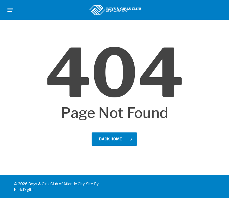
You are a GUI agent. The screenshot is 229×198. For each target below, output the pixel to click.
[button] (10, 9)
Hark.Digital (24, 189)
